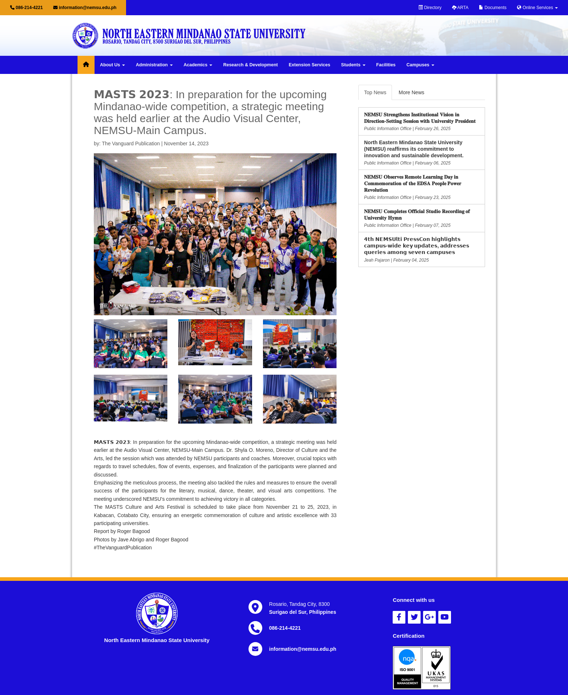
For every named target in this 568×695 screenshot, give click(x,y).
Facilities (386, 64)
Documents (492, 7)
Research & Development (250, 64)
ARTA (460, 7)
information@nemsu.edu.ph (84, 7)
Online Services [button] (537, 7)
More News (411, 92)
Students (353, 64)
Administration (154, 64)
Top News (375, 92)
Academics (198, 64)
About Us (112, 64)
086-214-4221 (26, 7)
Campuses (420, 64)
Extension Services (309, 64)
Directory (429, 7)
